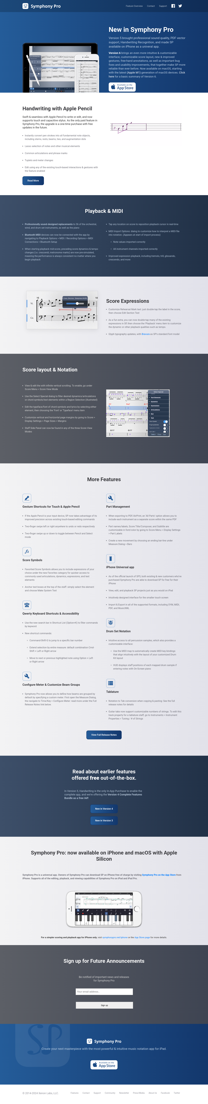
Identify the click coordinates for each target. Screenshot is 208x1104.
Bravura (146, 334)
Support (163, 6)
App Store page (142, 937)
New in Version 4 (104, 808)
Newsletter (124, 1093)
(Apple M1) (134, 72)
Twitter (177, 1093)
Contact (151, 6)
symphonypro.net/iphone (115, 937)
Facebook (165, 1093)
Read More (33, 180)
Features (75, 1093)
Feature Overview (134, 6)
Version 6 (115, 53)
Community (110, 1093)
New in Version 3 (104, 820)
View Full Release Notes (104, 734)
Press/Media (139, 1093)
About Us (153, 1093)
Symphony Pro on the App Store (159, 875)
